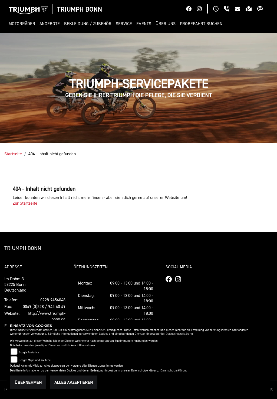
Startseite (13, 153)
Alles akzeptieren (73, 382)
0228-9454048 (52, 299)
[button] (23, 24)
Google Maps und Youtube (35, 360)
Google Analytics (29, 352)
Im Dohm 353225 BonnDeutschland (15, 284)
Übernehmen (28, 382)
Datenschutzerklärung (179, 334)
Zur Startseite (25, 203)
